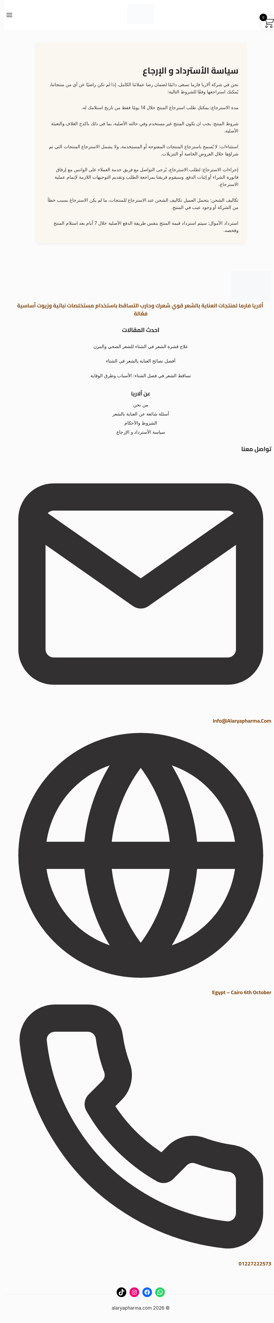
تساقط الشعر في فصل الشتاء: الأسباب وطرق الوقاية (137, 375)
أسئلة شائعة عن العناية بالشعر (137, 414)
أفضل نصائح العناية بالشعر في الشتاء (137, 361)
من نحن (137, 404)
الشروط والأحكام (137, 423)
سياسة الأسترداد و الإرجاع (137, 432)
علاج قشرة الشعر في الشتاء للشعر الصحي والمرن (137, 346)
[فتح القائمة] (8, 15)
